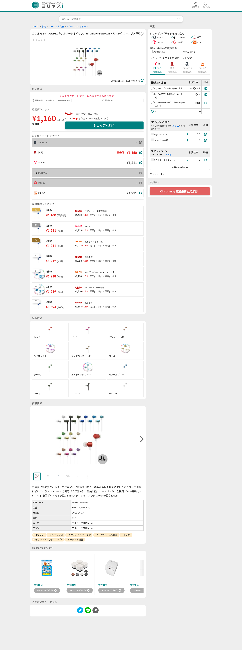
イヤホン (39, 534)
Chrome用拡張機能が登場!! (180, 191)
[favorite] (141, 33)
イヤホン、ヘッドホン (77, 26)
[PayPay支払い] (205, 134)
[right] (141, 439)
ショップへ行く (104, 125)
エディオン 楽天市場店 (87, 114)
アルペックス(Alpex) (106, 534)
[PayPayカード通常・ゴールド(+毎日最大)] (205, 103)
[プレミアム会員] (205, 140)
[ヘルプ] (187, 134)
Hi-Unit (126, 534)
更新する (107, 100)
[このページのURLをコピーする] (95, 610)
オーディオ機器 (56, 26)
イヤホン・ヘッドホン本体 (48, 539)
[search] (179, 19)
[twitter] (80, 610)
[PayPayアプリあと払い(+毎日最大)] (205, 94)
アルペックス (56, 534)
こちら (175, 126)
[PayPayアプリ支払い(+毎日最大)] (205, 88)
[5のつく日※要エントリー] (205, 160)
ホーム (35, 26)
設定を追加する (180, 167)
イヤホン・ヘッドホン (79, 534)
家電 (44, 26)
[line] (88, 610)
